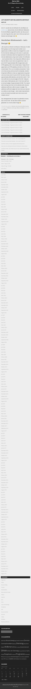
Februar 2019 (4, 386)
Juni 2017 (3, 435)
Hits (8, 159)
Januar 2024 (3, 241)
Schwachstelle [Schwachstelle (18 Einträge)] (8, 656)
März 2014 (3, 531)
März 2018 (3, 413)
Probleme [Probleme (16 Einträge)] (14, 654)
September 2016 (4, 458)
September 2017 (4, 428)
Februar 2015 (4, 504)
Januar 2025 (3, 211)
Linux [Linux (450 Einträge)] (4, 650)
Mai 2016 (3, 467)
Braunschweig (20, 10)
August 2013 (4, 546)
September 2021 (4, 310)
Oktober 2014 (4, 514)
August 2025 (4, 194)
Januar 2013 (3, 563)
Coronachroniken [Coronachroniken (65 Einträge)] (6, 643)
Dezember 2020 (4, 332)
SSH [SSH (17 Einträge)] (20, 656)
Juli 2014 (3, 522)
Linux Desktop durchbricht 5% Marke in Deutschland (16, 146)
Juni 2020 (3, 347)
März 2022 (3, 295)
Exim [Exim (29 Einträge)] (27, 643)
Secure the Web (21, 106)
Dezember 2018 (4, 391)
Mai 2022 (3, 290)
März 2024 (3, 236)
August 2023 (4, 253)
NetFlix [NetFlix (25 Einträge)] (28, 651)
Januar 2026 (3, 182)
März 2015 (3, 502)
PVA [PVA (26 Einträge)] (2, 656)
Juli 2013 (3, 549)
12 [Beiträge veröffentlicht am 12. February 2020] (10, 673)
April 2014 (3, 529)
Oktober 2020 (4, 337)
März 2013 (3, 558)
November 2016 (4, 453)
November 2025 (4, 187)
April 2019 (3, 381)
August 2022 (4, 283)
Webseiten (3, 159)
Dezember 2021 (4, 302)
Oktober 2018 (4, 396)
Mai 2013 (3, 554)
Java (22, 7)
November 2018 (4, 394)
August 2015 (4, 490)
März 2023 (3, 265)
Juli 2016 (3, 462)
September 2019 (4, 369)
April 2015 (3, 499)
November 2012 (4, 568)
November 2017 (4, 423)
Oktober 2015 (4, 485)
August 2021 (4, 312)
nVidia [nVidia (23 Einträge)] (2, 654)
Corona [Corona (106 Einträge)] (26, 640)
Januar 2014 (3, 536)
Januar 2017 (3, 448)
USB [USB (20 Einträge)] (14, 658)
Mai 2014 (3, 526)
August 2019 (4, 371)
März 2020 (3, 354)
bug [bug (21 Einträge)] (15, 640)
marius (15, 24)
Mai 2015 (3, 497)
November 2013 (4, 541)
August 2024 (4, 224)
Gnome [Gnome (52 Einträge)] (22, 647)
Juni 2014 (3, 524)
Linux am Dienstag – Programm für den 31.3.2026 (11, 127)
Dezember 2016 (4, 450)
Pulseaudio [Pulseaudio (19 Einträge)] (27, 654)
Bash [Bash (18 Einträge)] (5, 640)
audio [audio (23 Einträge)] (2, 640)
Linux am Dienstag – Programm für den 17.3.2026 (11, 132)
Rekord (18, 107)
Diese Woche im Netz (5, 592)
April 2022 (3, 293)
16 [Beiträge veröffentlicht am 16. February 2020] (26, 673)
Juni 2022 (3, 288)
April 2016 (3, 470)
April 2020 (3, 352)
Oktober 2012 (4, 571)
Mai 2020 (3, 349)
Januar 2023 (3, 270)
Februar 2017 (4, 445)
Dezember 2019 (4, 361)
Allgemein (3, 580)
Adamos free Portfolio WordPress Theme (12, 684)
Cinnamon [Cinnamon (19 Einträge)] (21, 640)
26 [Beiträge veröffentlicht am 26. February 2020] (10, 676)
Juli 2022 (3, 285)
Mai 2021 (3, 320)
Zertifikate (22, 107)
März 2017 (3, 443)
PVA (2, 609)
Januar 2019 (3, 389)
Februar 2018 (4, 416)
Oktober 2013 (4, 544)
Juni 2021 (3, 317)
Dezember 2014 (4, 509)
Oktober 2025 (4, 189)
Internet (13, 106)
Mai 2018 (3, 408)
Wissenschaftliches (5, 621)
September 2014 (4, 517)
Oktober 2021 (4, 307)
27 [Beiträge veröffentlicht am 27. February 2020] (14, 676)
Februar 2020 (4, 357)
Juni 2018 (3, 406)
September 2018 (4, 398)
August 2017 (4, 430)
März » (5, 679)
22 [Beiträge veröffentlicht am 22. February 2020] (22, 675)
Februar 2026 (4, 179)
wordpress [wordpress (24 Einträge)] (24, 659)
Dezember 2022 (4, 273)
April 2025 (3, 204)
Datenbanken (4, 589)
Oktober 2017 (4, 426)
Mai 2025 (3, 202)
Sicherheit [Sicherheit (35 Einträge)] (13, 656)
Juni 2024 (3, 229)
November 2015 (4, 482)
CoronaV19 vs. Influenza (5, 115)
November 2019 (4, 364)
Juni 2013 (3, 551)
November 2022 (4, 275)
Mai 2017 (3, 438)
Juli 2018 (3, 403)
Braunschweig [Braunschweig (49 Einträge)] (10, 640)
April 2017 (3, 440)
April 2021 (3, 322)
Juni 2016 (3, 465)
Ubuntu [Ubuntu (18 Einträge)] (7, 658)
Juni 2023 (3, 258)
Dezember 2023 (4, 243)
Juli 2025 (3, 197)
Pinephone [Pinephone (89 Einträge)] (8, 654)
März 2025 (3, 206)
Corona (2, 587)
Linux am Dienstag (5, 604)
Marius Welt (15, 1)
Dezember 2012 (4, 566)
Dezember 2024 (4, 214)
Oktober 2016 (4, 455)
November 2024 (4, 216)
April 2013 (3, 556)
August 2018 (4, 401)
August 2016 (4, 460)
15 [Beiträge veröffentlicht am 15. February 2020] (22, 673)
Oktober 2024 (4, 219)
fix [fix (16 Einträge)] (16, 647)
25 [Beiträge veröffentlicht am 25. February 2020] (6, 676)
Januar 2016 (3, 477)
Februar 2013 (4, 561)
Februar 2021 (4, 327)
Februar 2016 (4, 475)
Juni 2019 (3, 376)
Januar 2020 (3, 359)
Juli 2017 (3, 433)
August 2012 (4, 573)
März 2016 (3, 472)
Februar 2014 (4, 534)
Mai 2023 (3, 261)
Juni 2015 (3, 494)
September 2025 (4, 192)
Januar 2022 (3, 300)
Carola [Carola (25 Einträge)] (17, 640)
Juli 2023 (3, 256)
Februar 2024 (4, 238)
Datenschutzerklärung (16, 13)
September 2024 (4, 221)
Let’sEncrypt (4, 30)
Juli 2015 (3, 492)
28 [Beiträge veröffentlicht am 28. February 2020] (18, 676)
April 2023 (3, 263)
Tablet (2, 616)
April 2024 (3, 234)
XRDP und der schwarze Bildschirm (24, 115)
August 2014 (4, 519)
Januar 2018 (3, 418)
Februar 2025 (4, 209)
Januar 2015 (3, 507)
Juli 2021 (3, 315)
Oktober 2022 (4, 278)
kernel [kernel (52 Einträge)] (27, 647)
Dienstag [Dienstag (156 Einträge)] (19, 643)
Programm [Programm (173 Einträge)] (20, 654)
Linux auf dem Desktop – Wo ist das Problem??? (15, 138)
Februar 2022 (4, 298)
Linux (12, 7)
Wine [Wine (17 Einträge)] (20, 658)
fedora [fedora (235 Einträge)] (8, 646)
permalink (5, 109)
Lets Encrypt (13, 107)
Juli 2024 (3, 226)
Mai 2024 (3, 231)
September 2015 (4, 487)
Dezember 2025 (4, 184)
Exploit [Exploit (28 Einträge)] (2, 647)
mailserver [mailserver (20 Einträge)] (24, 650)
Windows (3, 619)
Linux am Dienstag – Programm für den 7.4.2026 (11, 125)
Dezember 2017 (4, 421)
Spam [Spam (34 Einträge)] (17, 656)
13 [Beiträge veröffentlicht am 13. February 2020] (14, 673)
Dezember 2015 (4, 480)
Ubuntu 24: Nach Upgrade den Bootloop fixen (14, 143)
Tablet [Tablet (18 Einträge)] (2, 658)
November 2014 (4, 512)
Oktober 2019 (4, 366)
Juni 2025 (3, 199)
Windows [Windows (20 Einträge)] (17, 658)
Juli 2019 (3, 374)
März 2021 (3, 325)
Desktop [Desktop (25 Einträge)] (14, 643)
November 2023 (4, 246)
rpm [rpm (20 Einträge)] (4, 656)
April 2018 (3, 411)
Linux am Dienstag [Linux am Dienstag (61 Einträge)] (13, 651)
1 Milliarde (8, 107)
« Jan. (3, 679)
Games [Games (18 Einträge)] (18, 647)
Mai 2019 (3, 379)
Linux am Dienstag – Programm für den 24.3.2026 (11, 130)
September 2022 (4, 280)
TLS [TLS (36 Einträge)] (5, 659)
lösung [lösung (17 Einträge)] (20, 650)
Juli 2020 (3, 344)
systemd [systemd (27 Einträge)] (26, 656)
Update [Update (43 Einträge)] (11, 659)
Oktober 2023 (4, 248)
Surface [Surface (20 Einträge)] (22, 656)
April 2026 (3, 174)
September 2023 (4, 251)
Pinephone (3, 607)
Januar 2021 (3, 330)
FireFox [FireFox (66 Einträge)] (13, 647)
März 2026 (3, 177)
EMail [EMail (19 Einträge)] (25, 643)
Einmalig (11, 159)
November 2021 (4, 305)
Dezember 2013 (4, 539)
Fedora (17, 7)
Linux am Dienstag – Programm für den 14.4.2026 (11, 122)
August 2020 (4, 342)
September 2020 (4, 339)
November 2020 (4, 334)
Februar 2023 (4, 268)
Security (13, 10)
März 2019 (3, 384)
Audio (2, 582)
